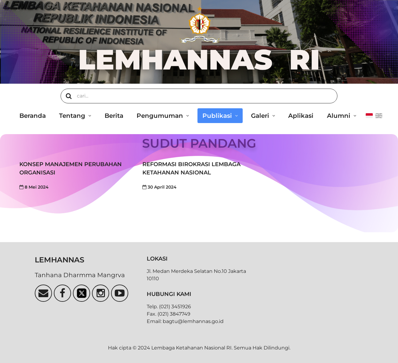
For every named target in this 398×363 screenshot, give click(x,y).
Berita (114, 115)
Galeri (260, 115)
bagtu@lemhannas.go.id (193, 321)
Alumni (338, 115)
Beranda (32, 115)
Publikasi (217, 115)
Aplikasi (300, 115)
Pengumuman (160, 115)
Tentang (72, 115)
